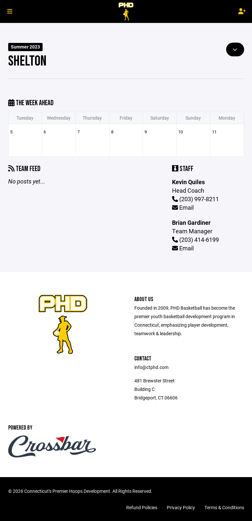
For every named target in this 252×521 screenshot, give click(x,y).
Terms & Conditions (224, 507)
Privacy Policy (181, 507)
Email (183, 207)
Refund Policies (141, 507)
